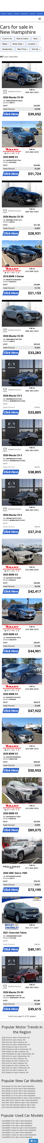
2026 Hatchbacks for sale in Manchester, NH (18, 1054)
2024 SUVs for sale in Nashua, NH (14, 1063)
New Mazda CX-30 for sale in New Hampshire (18, 1093)
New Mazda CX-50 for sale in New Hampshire (18, 1089)
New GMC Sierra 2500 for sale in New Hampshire (20, 1103)
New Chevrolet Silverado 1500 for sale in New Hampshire (18, 1105)
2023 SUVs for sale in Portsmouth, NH (16, 1068)
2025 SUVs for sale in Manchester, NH (16, 1056)
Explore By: (7, 39)
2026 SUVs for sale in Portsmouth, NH (16, 1037)
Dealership (7, 49)
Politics (16, 14)
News (10, 14)
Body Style (18, 44)
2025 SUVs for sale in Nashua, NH (14, 1058)
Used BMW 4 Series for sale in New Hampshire (19, 1135)
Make (5, 44)
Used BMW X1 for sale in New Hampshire (17, 1125)
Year (36, 39)
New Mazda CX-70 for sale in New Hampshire (18, 1096)
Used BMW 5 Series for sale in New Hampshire (19, 1130)
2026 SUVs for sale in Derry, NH (13, 1040)
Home (3, 14)
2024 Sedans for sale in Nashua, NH (15, 1065)
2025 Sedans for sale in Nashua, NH (15, 1061)
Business (25, 14)
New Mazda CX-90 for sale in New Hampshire (18, 1091)
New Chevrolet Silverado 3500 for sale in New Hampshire (18, 1107)
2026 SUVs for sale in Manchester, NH (16, 1044)
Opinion (40, 14)
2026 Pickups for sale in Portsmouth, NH (16, 1049)
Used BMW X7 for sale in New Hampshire (17, 1132)
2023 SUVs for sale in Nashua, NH (14, 1070)
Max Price (22, 49)
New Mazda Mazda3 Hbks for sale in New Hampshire (21, 1098)
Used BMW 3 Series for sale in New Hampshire (19, 1128)
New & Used (23, 39)
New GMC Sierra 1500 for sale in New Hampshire (20, 1100)
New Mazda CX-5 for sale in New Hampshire (18, 1086)
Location (32, 44)
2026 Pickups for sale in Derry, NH (14, 1047)
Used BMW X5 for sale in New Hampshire (17, 1123)
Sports (33, 14)
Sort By (36, 49)
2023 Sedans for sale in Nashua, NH (15, 1072)
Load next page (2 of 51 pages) (22, 1016)
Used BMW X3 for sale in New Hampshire (17, 1121)
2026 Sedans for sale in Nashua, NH (15, 1051)
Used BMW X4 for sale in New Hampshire (17, 1137)
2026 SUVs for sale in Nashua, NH (14, 1042)
